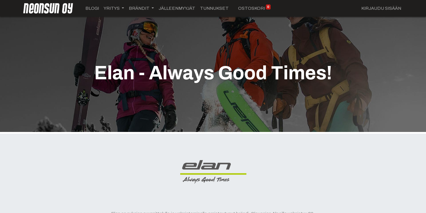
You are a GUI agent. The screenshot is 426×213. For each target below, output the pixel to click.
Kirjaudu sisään (381, 8)
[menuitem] (92, 8)
